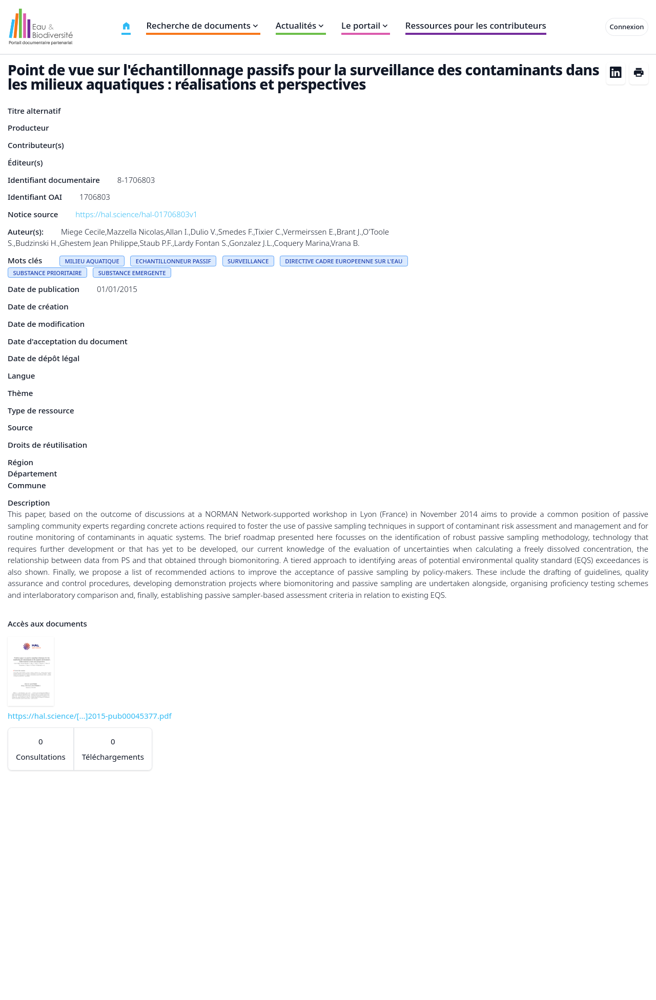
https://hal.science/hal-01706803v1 (136, 214)
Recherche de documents (203, 25)
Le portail (365, 25)
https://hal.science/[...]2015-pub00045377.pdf (90, 716)
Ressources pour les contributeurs (475, 25)
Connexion (627, 26)
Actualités (301, 25)
